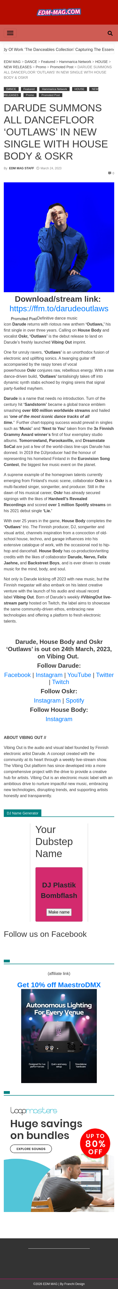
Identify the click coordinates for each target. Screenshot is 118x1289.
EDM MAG (12, 62)
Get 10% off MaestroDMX (59, 985)
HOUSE (101, 62)
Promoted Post (62, 67)
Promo (41, 67)
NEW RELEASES (18, 67)
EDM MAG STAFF (21, 168)
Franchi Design (74, 1284)
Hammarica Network (75, 62)
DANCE (31, 62)
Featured (48, 62)
